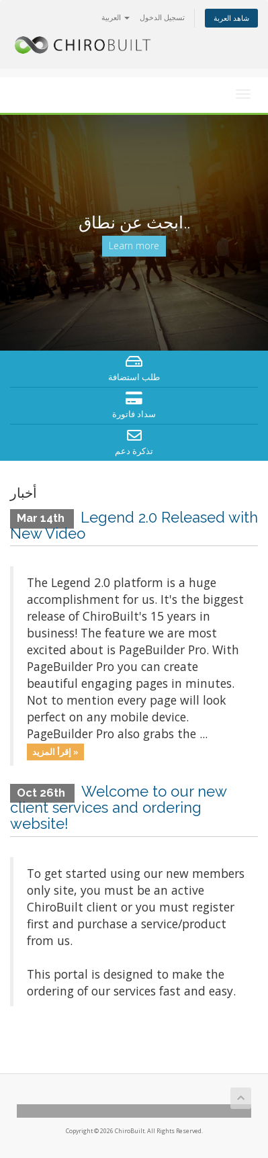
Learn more (134, 245)
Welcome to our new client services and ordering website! (118, 807)
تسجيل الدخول (162, 17)
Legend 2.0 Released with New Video (134, 525)
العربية (115, 17)
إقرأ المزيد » (55, 752)
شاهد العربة (231, 18)
